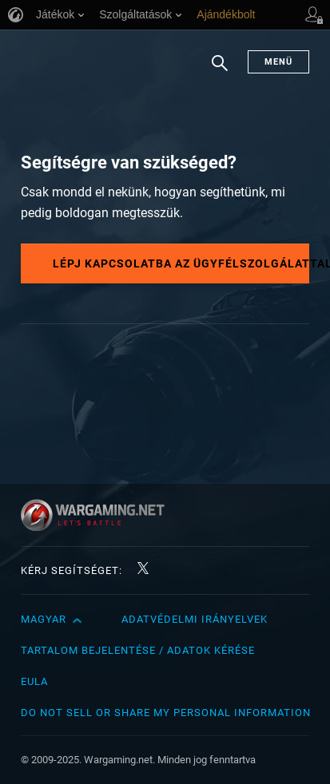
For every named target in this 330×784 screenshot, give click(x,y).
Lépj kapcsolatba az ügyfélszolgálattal (181, 263)
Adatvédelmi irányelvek (194, 619)
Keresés (220, 71)
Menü (278, 62)
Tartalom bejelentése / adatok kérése (138, 650)
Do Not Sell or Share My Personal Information (166, 713)
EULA (34, 681)
